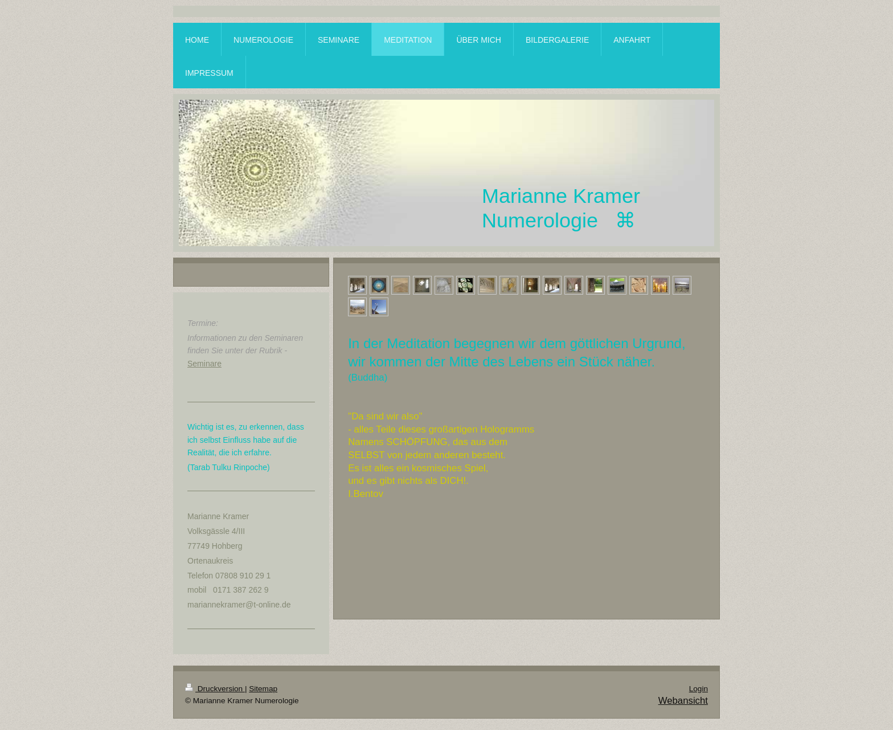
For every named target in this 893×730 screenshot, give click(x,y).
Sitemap (263, 688)
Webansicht (683, 700)
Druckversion (215, 688)
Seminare (204, 363)
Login (698, 688)
